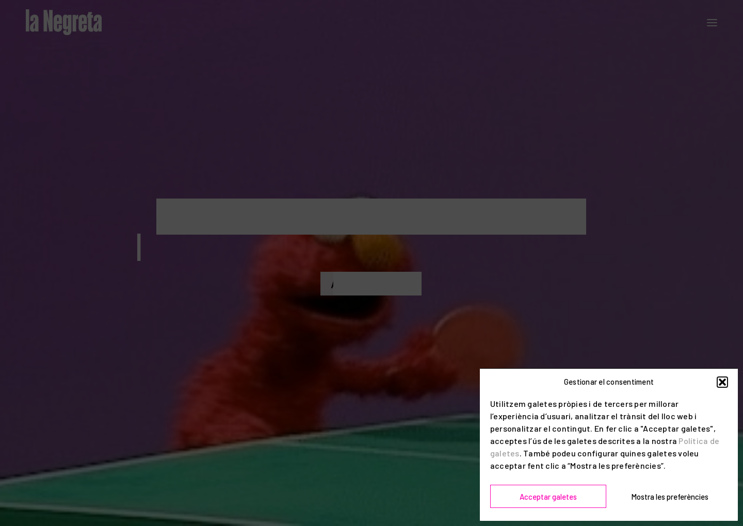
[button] (722, 382)
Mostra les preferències (669, 496)
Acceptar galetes (548, 496)
